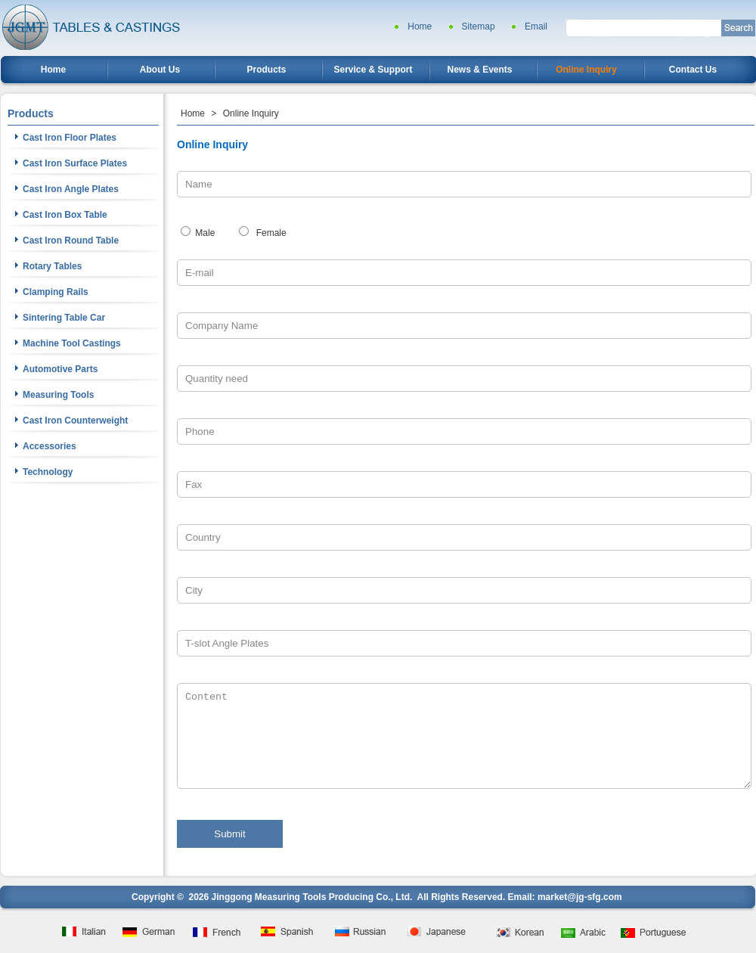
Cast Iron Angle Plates (71, 189)
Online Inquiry (586, 69)
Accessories (49, 446)
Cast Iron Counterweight (75, 420)
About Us (160, 69)
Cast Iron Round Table (71, 240)
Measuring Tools (58, 395)
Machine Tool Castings (72, 343)
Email (536, 26)
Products (266, 69)
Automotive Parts (60, 369)
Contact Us (693, 69)
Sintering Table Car (64, 317)
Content (464, 736)
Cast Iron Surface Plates (75, 163)
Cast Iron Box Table (65, 215)
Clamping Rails (55, 292)
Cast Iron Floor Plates (69, 137)
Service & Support (372, 69)
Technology (48, 472)
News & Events (479, 69)
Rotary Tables (52, 266)
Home (419, 26)
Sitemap (478, 26)
